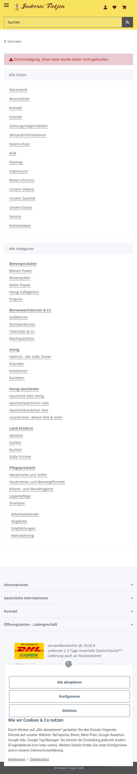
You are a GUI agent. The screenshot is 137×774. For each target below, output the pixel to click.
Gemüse (16, 435)
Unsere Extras (20, 207)
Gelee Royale (19, 285)
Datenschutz (19, 144)
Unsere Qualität (22, 198)
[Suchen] (63, 22)
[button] (105, 7)
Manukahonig (22, 535)
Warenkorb (18, 89)
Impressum (18, 171)
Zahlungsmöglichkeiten (28, 126)
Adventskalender (25, 514)
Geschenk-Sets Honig (26, 396)
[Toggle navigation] (6, 3)
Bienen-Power (20, 270)
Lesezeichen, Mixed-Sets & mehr (36, 417)
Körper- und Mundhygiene (31, 489)
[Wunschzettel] (114, 7)
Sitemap (16, 162)
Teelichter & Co (21, 331)
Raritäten (17, 378)
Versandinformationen (27, 135)
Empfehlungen (23, 528)
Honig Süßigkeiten (24, 292)
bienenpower (20, 225)
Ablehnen (69, 711)
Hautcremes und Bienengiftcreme (37, 481)
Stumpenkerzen (22, 324)
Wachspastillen (21, 338)
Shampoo (17, 503)
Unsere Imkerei (21, 189)
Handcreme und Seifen (28, 474)
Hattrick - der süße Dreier (30, 356)
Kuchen (15, 449)
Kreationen (18, 370)
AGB (12, 153)
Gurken (15, 442)
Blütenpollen (19, 277)
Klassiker (16, 363)
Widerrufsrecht (21, 180)
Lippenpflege (20, 496)
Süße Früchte (20, 456)
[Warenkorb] (124, 7)
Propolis (16, 299)
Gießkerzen (18, 317)
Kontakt (15, 107)
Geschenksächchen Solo (29, 403)
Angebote (19, 521)
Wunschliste (19, 98)
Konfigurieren (69, 696)
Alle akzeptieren (69, 682)
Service (15, 216)
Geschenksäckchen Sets (28, 410)
